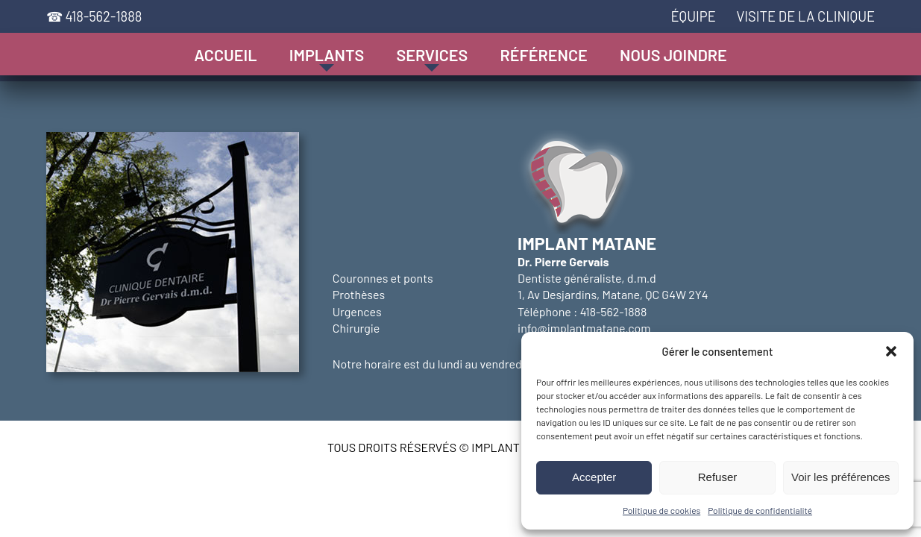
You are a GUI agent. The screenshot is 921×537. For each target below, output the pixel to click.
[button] (891, 351)
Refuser (718, 477)
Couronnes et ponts (383, 278)
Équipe (692, 16)
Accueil (225, 54)
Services (432, 54)
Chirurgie (356, 328)
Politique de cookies (661, 510)
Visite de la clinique (805, 16)
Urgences (357, 311)
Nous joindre (673, 54)
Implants (326, 54)
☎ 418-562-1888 (94, 16)
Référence (544, 54)
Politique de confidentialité (760, 510)
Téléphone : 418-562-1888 (582, 311)
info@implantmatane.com (584, 328)
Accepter (594, 477)
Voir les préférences (840, 477)
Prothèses (359, 294)
